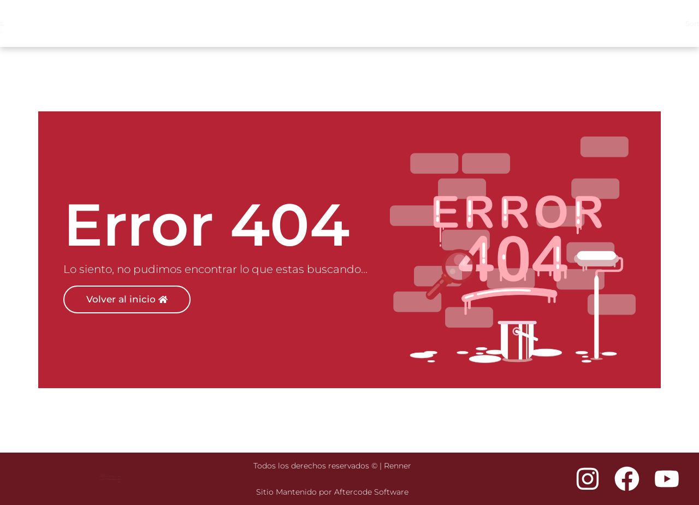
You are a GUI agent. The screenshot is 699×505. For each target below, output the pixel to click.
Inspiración (446, 23)
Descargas (657, 24)
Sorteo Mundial (385, 23)
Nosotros (601, 23)
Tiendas (557, 23)
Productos (505, 24)
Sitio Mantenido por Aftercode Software (332, 492)
